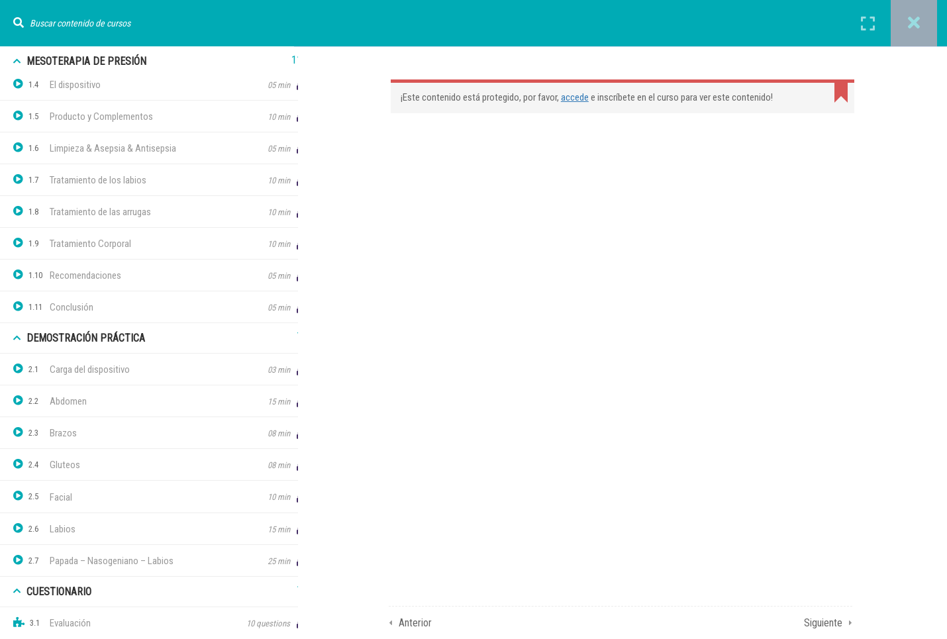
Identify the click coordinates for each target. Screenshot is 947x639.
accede (583, 97)
